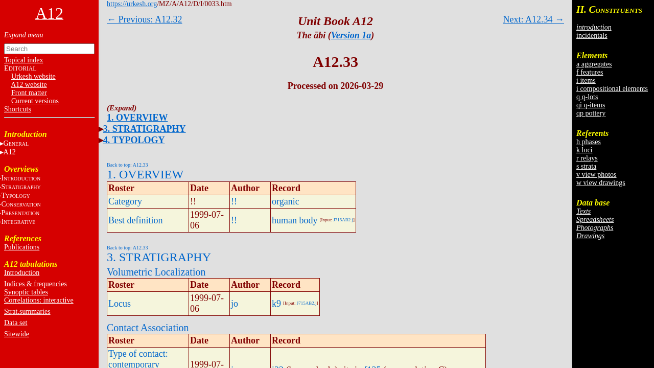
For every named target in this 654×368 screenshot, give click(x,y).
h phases (588, 142)
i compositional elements (612, 89)
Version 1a (351, 35)
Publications (21, 247)
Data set (15, 323)
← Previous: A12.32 (144, 19)
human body (295, 220)
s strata (586, 166)
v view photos (596, 174)
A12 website (28, 84)
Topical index (23, 60)
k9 (276, 303)
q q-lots (587, 97)
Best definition (135, 220)
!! (234, 201)
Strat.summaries (27, 311)
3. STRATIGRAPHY (144, 129)
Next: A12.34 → (534, 19)
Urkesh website (33, 76)
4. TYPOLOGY (134, 140)
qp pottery (590, 113)
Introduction (21, 273)
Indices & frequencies (35, 284)
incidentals (592, 35)
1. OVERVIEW (137, 117)
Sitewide (16, 334)
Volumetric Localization (156, 272)
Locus (119, 303)
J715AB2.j (343, 219)
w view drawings (600, 183)
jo (234, 303)
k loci (584, 150)
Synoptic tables (26, 292)
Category (125, 201)
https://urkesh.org (132, 4)
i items (586, 80)
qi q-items (590, 105)
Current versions (35, 101)
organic (285, 201)
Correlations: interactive (39, 300)
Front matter (29, 93)
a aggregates (594, 64)
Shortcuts (17, 109)
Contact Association (148, 327)
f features (589, 72)
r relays (587, 158)
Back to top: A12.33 (127, 165)
